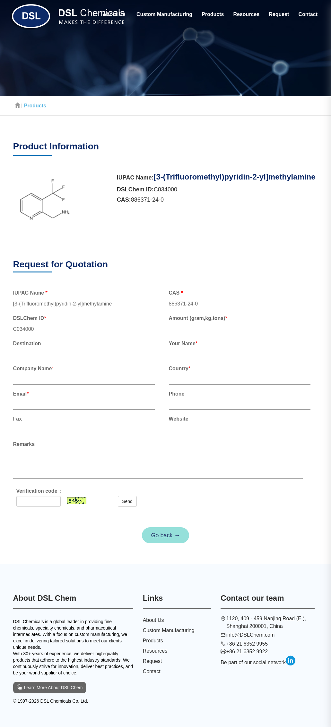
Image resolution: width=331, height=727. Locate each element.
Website (178, 419)
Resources (246, 14)
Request (279, 14)
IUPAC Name (30, 293)
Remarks (24, 444)
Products (213, 14)
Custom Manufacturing (164, 14)
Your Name (182, 343)
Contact (308, 14)
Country (178, 368)
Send (127, 501)
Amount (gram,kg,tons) (197, 318)
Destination (27, 343)
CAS (176, 293)
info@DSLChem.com (250, 635)
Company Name (32, 368)
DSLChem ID (28, 318)
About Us (114, 14)
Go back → (165, 535)
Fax (19, 419)
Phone (177, 394)
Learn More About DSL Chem (49, 686)
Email (20, 394)
